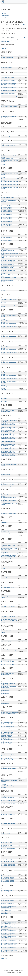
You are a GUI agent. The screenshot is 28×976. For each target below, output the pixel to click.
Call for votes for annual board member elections (7, 674)
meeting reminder (5, 531)
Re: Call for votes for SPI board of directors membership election (8, 424)
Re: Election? (4, 302)
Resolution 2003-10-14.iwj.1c (7, 259)
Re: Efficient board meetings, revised (9, 943)
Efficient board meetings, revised (8, 939)
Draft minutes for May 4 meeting (8, 606)
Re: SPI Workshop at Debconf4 (7, 587)
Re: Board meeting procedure (7, 57)
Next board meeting (5, 474)
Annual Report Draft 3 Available (8, 759)
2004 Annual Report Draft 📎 (7, 735)
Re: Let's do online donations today (8, 83)
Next (6, 48)
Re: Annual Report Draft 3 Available (8, 768)
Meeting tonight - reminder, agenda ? (9, 796)
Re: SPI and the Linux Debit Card (8, 814)
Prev (2, 48)
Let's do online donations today (8, 77)
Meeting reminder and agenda (7, 797)
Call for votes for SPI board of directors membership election (9, 421)
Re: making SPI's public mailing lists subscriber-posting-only (8, 907)
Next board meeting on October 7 (8, 145)
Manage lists (5, 15)
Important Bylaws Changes (7, 136)
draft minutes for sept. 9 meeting (8, 93)
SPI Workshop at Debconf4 (7, 577)
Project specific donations (6, 875)
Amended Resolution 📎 (6, 203)
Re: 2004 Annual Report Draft (7, 722)
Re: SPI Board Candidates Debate (8, 513)
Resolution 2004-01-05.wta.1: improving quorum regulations (9, 549)
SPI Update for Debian (6, 738)
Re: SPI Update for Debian (6, 742)
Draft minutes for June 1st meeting (8, 650)
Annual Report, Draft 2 (6, 736)
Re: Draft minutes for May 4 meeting (9, 619)
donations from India (5, 833)
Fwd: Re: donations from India (7, 847)
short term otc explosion (6, 641)
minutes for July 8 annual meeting (8, 80)
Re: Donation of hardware (6, 67)
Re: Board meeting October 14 (7, 197)
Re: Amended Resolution (6, 205)
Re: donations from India (6, 842)
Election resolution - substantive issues (9, 269)
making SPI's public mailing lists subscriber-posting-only (7, 904)
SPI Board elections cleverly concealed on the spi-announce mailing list (9, 713)
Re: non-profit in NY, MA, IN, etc (7, 661)
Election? (3, 290)
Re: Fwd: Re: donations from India (8, 848)
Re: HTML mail (4, 398)
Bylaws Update (4, 522)
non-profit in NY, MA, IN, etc (7, 660)
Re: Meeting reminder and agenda (8, 800)
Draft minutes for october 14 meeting (9, 299)
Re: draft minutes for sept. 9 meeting (9, 96)
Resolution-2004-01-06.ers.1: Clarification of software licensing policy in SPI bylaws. (9, 545)
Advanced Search (5, 41)
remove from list (4, 249)
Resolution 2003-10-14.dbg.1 (7, 267)
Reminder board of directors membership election (7, 411)
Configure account (7, 17)
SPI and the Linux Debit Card (7, 812)
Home (4, 13)
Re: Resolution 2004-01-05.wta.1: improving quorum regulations (8, 557)
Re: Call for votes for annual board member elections (8, 684)
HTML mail (3, 389)
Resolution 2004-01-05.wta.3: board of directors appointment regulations (9, 554)
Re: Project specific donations (7, 877)
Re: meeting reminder (6, 534)
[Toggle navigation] (24, 1)
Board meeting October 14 (7, 158)
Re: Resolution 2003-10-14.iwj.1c (8, 260)
